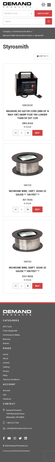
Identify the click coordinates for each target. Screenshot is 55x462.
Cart (4, 395)
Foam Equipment (10, 331)
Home (5, 354)
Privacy (6, 371)
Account (6, 390)
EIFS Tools (7, 326)
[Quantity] (31, 13)
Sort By (42, 56)
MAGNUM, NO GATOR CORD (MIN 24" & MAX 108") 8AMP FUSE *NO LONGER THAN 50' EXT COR (27, 115)
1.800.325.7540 (12, 423)
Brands (6, 343)
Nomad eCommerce (21, 451)
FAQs (5, 375)
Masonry (6, 339)
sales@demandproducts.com (19, 428)
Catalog (6, 367)
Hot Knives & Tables (11, 335)
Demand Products (17, 6)
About (5, 358)
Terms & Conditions (11, 379)
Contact (6, 363)
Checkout (7, 399)
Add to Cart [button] (43, 13)
